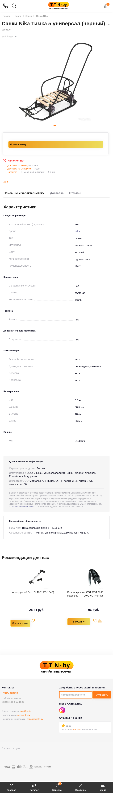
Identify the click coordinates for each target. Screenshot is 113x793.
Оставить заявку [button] (18, 144)
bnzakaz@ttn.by (35, 719)
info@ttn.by (25, 711)
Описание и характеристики (23, 193)
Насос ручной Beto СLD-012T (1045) (32, 592)
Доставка (57, 193)
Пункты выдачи (10, 693)
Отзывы (75, 193)
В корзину (79, 621)
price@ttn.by (23, 715)
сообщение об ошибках (23, 506)
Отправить (102, 694)
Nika (5, 182)
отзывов (77, 729)
